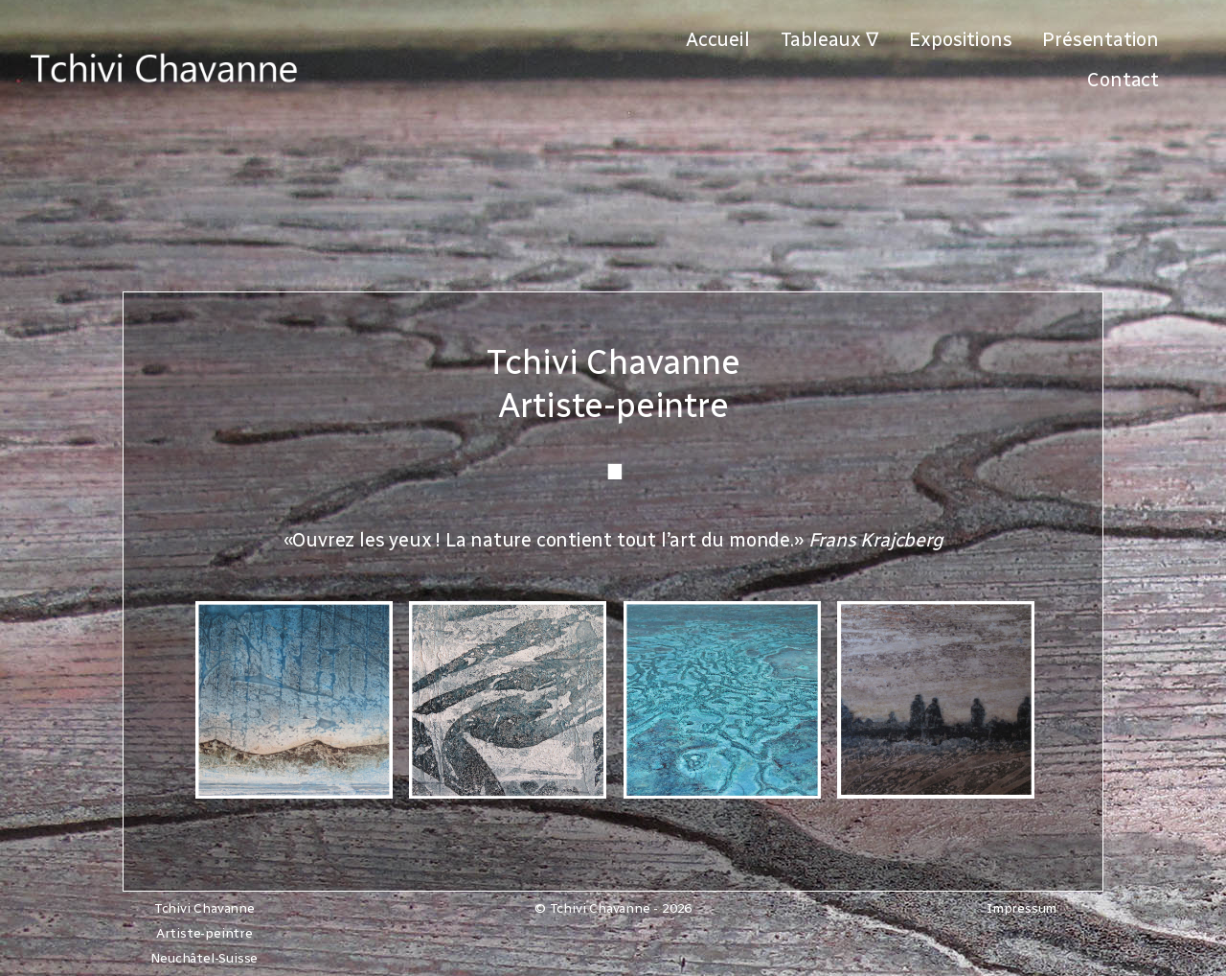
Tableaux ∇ (829, 39)
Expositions (960, 39)
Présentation (1100, 39)
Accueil (718, 39)
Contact (1123, 79)
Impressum (1021, 908)
